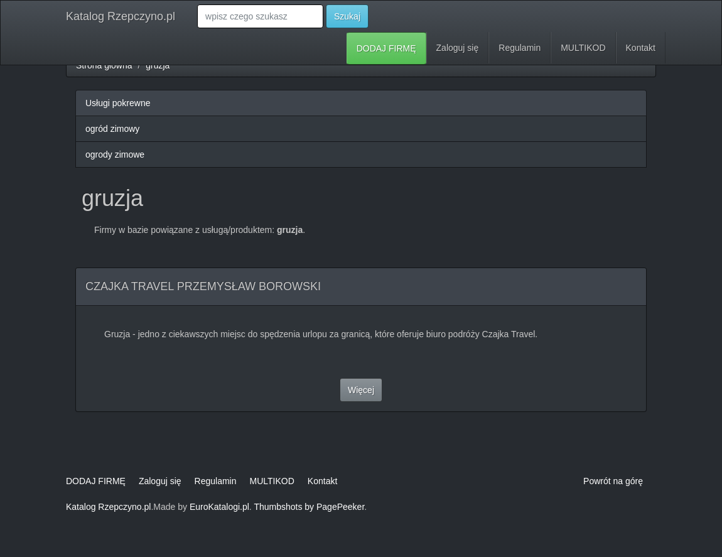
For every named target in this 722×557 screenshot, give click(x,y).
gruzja (158, 65)
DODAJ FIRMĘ (386, 48)
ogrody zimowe (114, 154)
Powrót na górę (613, 481)
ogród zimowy (112, 129)
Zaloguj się (457, 48)
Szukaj (347, 16)
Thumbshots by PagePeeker (309, 507)
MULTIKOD (583, 48)
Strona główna (104, 65)
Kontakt (640, 48)
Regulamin (519, 48)
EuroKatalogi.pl (219, 507)
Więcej (361, 390)
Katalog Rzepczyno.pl (120, 16)
